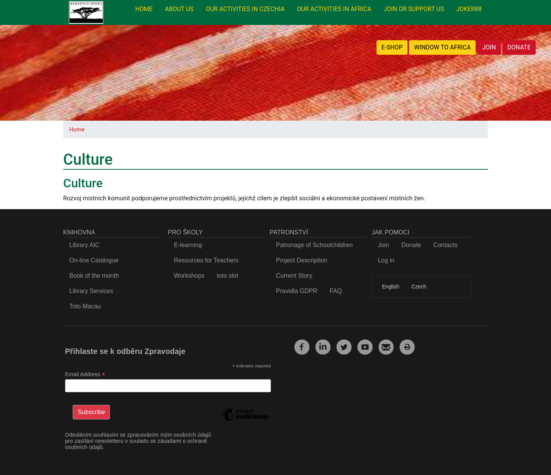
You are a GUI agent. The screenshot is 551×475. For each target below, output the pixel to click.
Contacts (445, 245)
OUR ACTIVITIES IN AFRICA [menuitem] (334, 9)
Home (77, 129)
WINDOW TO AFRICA (442, 47)
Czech (418, 287)
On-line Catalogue (94, 260)
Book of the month (94, 275)
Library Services (91, 291)
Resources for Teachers (206, 260)
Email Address (85, 374)
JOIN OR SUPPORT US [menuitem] (413, 9)
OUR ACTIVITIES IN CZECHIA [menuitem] (245, 9)
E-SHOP (392, 47)
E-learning (188, 245)
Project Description (301, 260)
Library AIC (84, 245)
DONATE (519, 47)
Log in (386, 260)
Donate (411, 245)
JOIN (489, 47)
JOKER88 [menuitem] (469, 9)
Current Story (294, 275)
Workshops (189, 275)
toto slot (227, 275)
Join (383, 245)
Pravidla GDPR (296, 291)
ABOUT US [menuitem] (179, 9)
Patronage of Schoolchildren (314, 245)
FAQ (335, 291)
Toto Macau (85, 306)
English (390, 287)
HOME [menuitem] (144, 9)
